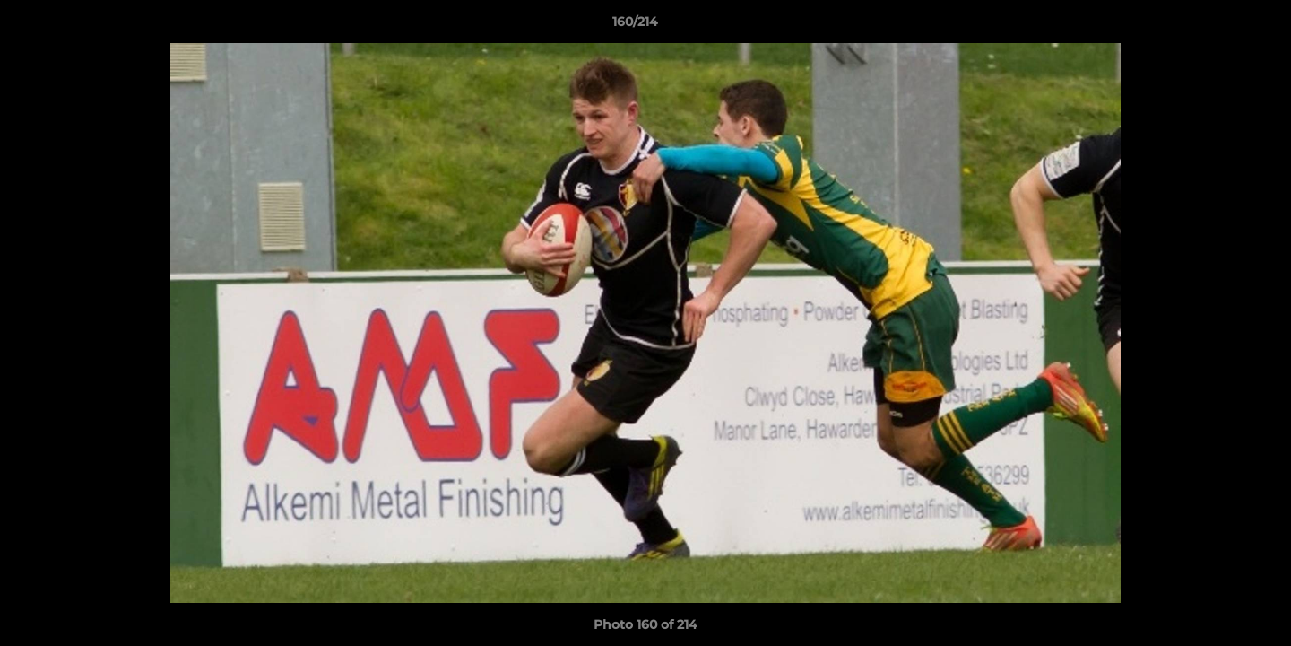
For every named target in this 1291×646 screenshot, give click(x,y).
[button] (1215, 26)
